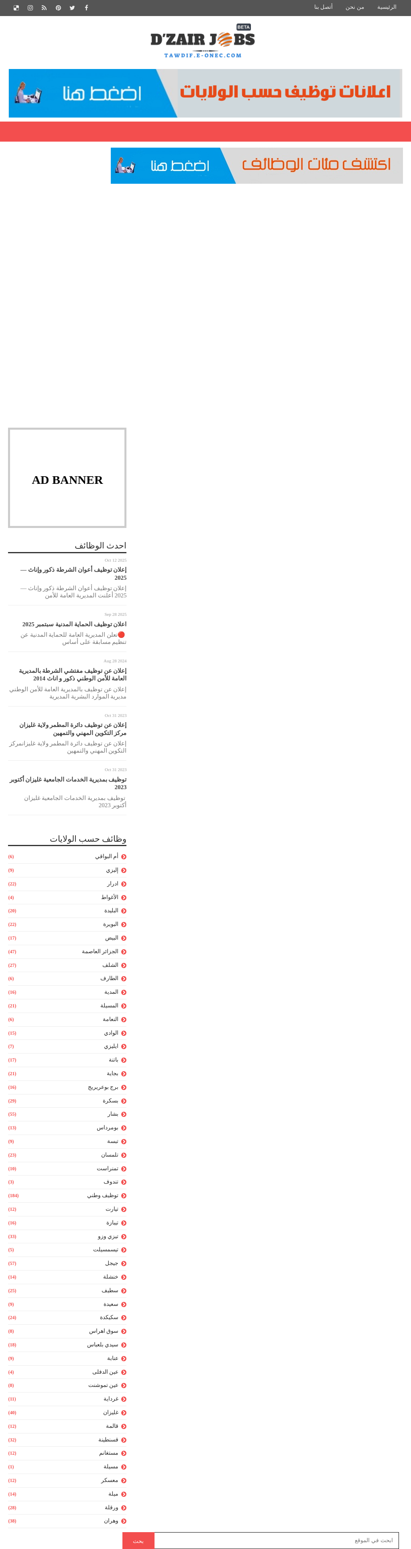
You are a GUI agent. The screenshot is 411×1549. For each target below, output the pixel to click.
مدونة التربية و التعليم (351, 220)
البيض (111, 938)
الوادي (111, 1033)
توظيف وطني (103, 1196)
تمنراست (107, 1169)
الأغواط (109, 898)
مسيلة (111, 1467)
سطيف (110, 1291)
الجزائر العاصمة (100, 952)
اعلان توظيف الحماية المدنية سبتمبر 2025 (74, 624)
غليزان (110, 1413)
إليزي (112, 870)
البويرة (110, 925)
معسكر (109, 1481)
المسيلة (109, 1006)
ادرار (112, 884)
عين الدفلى (105, 1372)
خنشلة (110, 1277)
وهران (111, 1522)
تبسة (112, 1142)
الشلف (110, 965)
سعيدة (111, 1304)
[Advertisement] (67, 246)
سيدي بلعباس (103, 1345)
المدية (111, 993)
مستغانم (108, 1454)
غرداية (111, 1400)
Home (388, 220)
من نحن (355, 7)
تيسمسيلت (105, 1250)
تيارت (112, 1209)
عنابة (112, 1359)
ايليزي (111, 1047)
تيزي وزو (108, 1237)
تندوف (111, 1183)
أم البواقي (107, 857)
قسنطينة (108, 1440)
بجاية (112, 1074)
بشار (113, 1115)
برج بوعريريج (103, 1087)
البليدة (111, 911)
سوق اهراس (104, 1332)
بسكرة (110, 1101)
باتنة (113, 1061)
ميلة (113, 1494)
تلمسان (109, 1155)
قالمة (112, 1426)
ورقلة (111, 1508)
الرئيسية (387, 7)
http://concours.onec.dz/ (326, 1203)
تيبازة (112, 1223)
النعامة (110, 1020)
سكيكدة (109, 1318)
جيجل (111, 1264)
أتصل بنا (323, 7)
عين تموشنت (103, 1386)
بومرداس (107, 1128)
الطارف (109, 979)
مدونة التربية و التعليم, (327, 274)
